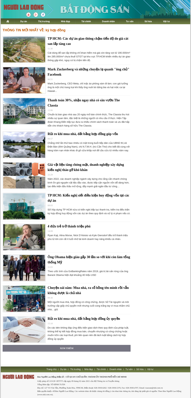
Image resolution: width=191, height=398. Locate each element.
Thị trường (44, 21)
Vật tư (166, 21)
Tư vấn (129, 21)
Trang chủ (51, 369)
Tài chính (86, 21)
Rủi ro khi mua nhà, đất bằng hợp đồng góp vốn (83, 134)
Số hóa (148, 21)
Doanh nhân (108, 21)
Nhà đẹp (65, 21)
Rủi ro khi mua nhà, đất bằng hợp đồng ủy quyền (84, 319)
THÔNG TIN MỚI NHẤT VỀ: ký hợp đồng (34, 30)
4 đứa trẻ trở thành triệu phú (69, 226)
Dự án (23, 21)
